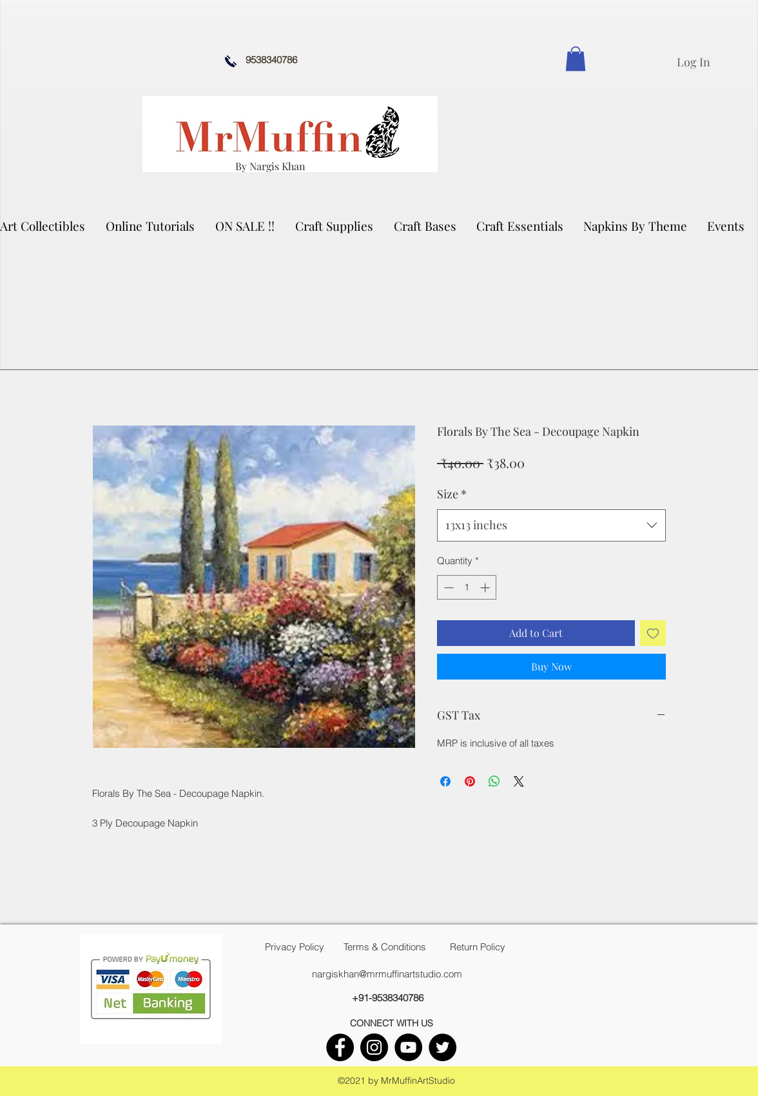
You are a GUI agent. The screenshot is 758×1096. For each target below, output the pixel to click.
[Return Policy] (477, 947)
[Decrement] (447, 588)
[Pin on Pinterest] (470, 781)
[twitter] (442, 1047)
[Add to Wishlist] (653, 633)
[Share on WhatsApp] (494, 781)
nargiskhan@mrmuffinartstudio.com (387, 974)
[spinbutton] (467, 588)
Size (452, 494)
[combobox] (551, 525)
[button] (335, 225)
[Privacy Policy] (294, 947)
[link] (575, 58)
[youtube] (408, 1047)
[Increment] (486, 588)
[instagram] (374, 1047)
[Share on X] (519, 781)
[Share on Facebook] (445, 781)
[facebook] (340, 1047)
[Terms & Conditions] (385, 947)
